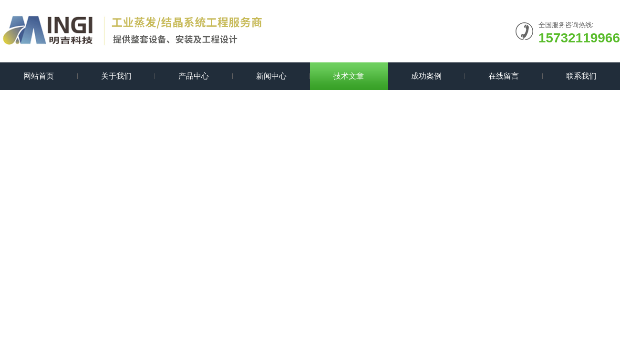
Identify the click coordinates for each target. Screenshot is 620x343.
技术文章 (348, 76)
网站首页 (38, 76)
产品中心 (193, 76)
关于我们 (116, 76)
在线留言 (503, 76)
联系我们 (581, 76)
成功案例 (426, 76)
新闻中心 (271, 76)
